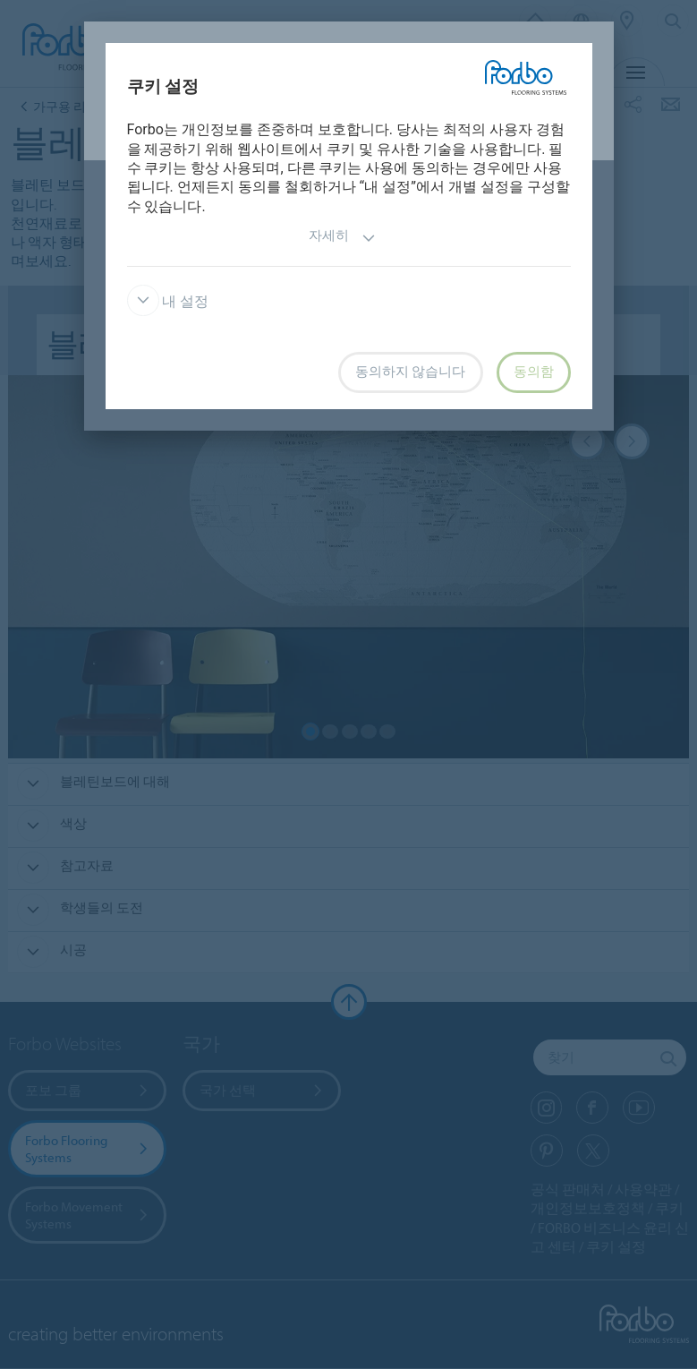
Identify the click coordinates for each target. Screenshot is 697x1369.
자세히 (342, 237)
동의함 (534, 372)
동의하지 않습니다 (410, 372)
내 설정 (168, 301)
